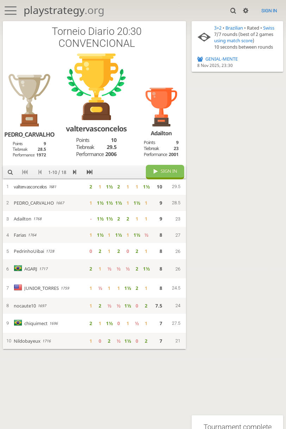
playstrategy (64, 10)
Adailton (161, 133)
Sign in (269, 10)
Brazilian (234, 28)
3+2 (218, 28)
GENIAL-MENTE (221, 59)
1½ (109, 187)
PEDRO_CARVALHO (29, 134)
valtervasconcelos (96, 128)
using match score (233, 40)
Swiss (268, 28)
